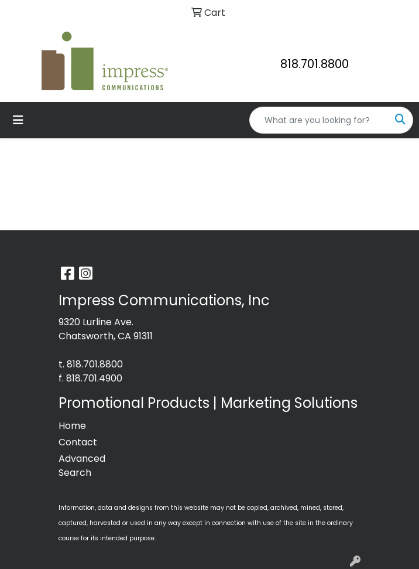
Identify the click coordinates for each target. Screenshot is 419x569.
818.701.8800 (314, 64)
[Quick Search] (319, 120)
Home (72, 425)
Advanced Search (82, 465)
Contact (78, 442)
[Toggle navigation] (18, 120)
